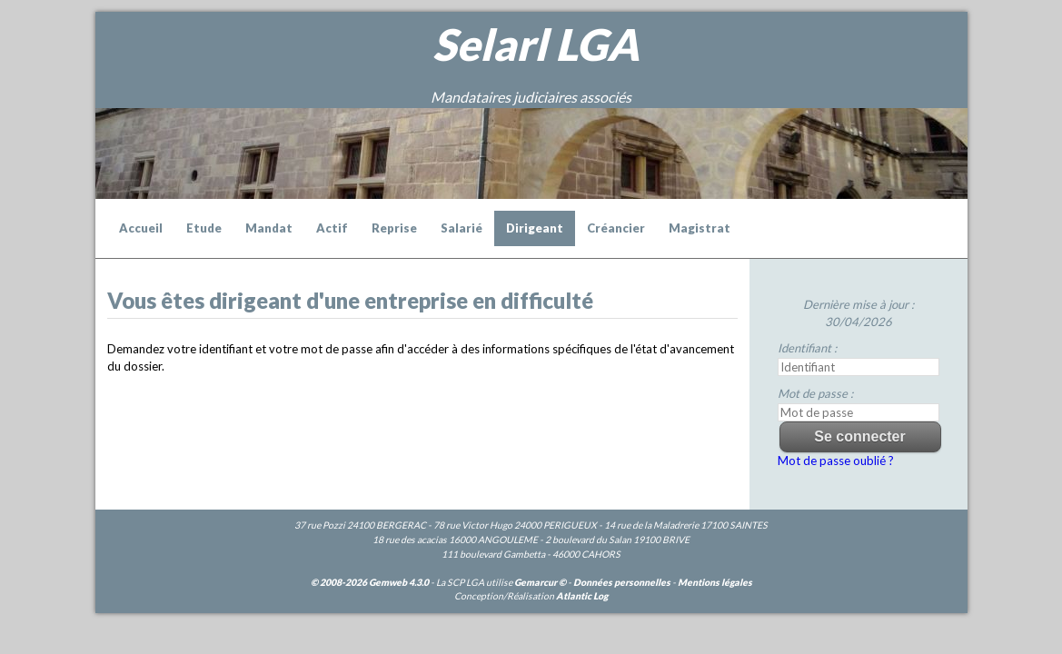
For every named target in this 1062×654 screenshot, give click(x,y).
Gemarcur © (540, 582)
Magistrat (699, 228)
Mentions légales (715, 582)
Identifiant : (807, 348)
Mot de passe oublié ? (836, 460)
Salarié (461, 228)
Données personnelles (621, 582)
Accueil (141, 228)
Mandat (269, 228)
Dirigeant (534, 228)
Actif (332, 228)
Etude (204, 228)
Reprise (394, 228)
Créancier (616, 228)
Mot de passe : (815, 393)
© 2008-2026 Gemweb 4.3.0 (370, 582)
